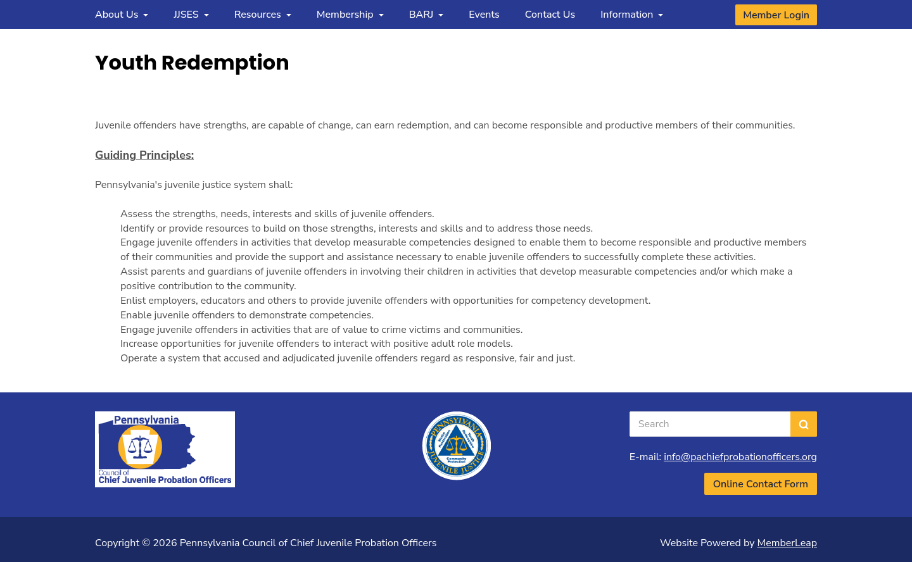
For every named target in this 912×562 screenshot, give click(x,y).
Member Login (776, 15)
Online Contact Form (760, 484)
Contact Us (550, 15)
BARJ (426, 15)
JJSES (191, 15)
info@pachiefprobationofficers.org (740, 457)
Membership (350, 15)
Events (484, 15)
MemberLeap (787, 543)
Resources (262, 15)
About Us (121, 15)
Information (631, 15)
